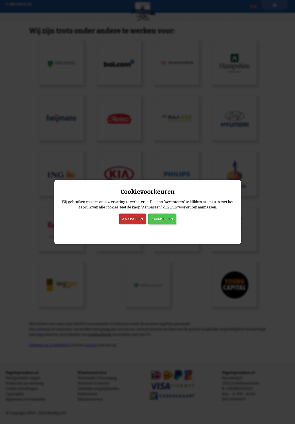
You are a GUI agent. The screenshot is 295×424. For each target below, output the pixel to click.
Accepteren (162, 219)
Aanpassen (132, 219)
